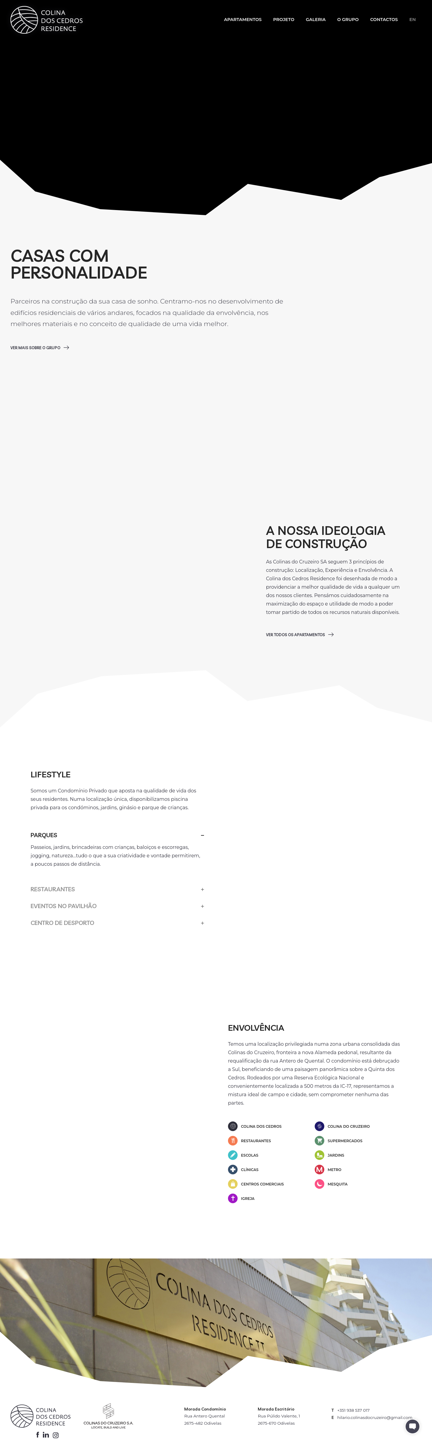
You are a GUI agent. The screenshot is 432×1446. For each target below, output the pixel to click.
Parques (44, 835)
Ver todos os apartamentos (296, 634)
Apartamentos (243, 19)
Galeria (316, 19)
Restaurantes (53, 889)
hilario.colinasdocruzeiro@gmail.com (374, 1417)
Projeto (284, 19)
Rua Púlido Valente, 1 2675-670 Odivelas (279, 1420)
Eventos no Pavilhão (64, 906)
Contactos (384, 19)
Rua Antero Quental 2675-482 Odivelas (204, 1420)
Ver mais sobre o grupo (35, 347)
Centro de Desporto (62, 922)
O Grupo (348, 19)
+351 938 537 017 (353, 1410)
